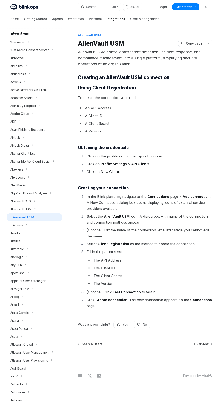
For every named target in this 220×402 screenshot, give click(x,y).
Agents (57, 20)
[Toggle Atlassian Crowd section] (34, 344)
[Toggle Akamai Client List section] (34, 153)
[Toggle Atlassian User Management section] (34, 352)
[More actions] (208, 43)
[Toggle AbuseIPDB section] (34, 74)
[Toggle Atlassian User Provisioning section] (34, 360)
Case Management (144, 20)
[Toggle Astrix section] (34, 336)
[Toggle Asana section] (34, 321)
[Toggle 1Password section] (34, 42)
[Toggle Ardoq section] (34, 297)
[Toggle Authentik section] (34, 384)
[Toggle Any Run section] (34, 265)
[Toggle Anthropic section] (34, 249)
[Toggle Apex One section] (34, 273)
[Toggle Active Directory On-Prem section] (34, 90)
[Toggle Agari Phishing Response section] (34, 130)
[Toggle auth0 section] (34, 376)
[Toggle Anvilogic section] (34, 257)
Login (163, 7)
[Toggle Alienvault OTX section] (34, 201)
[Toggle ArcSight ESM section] (34, 289)
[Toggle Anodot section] (34, 233)
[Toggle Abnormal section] (34, 58)
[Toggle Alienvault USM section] (34, 209)
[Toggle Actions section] (34, 225)
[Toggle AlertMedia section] (34, 185)
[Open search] (99, 7)
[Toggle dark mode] (206, 6)
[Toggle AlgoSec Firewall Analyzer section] (34, 193)
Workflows (76, 20)
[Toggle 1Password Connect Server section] (34, 50)
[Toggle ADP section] (34, 122)
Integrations (116, 20)
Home (14, 20)
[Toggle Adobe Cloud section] (34, 114)
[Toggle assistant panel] (132, 7)
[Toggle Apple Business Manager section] (34, 281)
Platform (95, 20)
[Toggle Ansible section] (34, 241)
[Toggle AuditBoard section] (34, 368)
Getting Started (35, 20)
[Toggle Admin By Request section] (34, 106)
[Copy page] (191, 43)
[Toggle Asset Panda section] (34, 329)
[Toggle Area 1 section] (34, 305)
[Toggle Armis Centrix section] (34, 313)
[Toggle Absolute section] (34, 66)
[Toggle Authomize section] (34, 392)
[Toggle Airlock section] (34, 138)
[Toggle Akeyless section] (34, 169)
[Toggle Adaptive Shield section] (34, 98)
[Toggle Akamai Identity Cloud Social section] (34, 161)
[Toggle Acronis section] (34, 82)
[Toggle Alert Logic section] (34, 177)
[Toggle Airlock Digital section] (34, 145)
